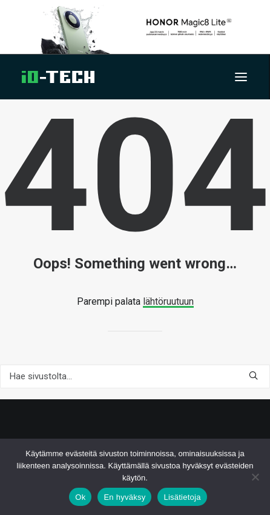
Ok (80, 497)
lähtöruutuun (168, 301)
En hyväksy (124, 497)
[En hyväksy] (255, 477)
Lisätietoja (181, 497)
